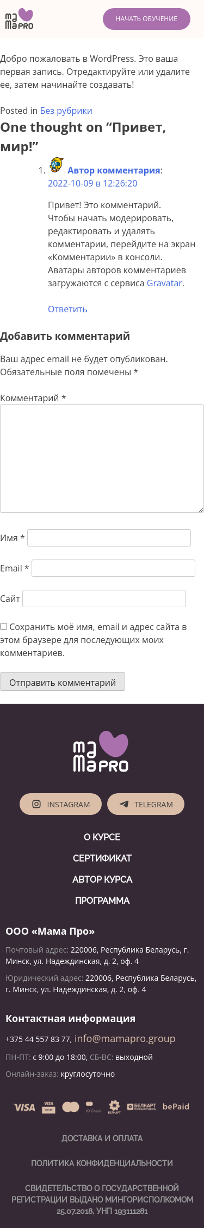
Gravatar (164, 283)
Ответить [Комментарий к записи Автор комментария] (68, 309)
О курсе (102, 837)
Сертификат (102, 858)
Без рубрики (66, 111)
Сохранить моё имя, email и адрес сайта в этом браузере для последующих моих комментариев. (93, 640)
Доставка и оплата (102, 1138)
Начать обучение (146, 18)
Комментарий (33, 398)
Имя (12, 538)
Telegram (146, 804)
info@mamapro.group (124, 1038)
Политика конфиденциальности (102, 1163)
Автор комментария (113, 170)
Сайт (10, 599)
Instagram (60, 804)
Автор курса (102, 880)
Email (14, 568)
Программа (102, 901)
